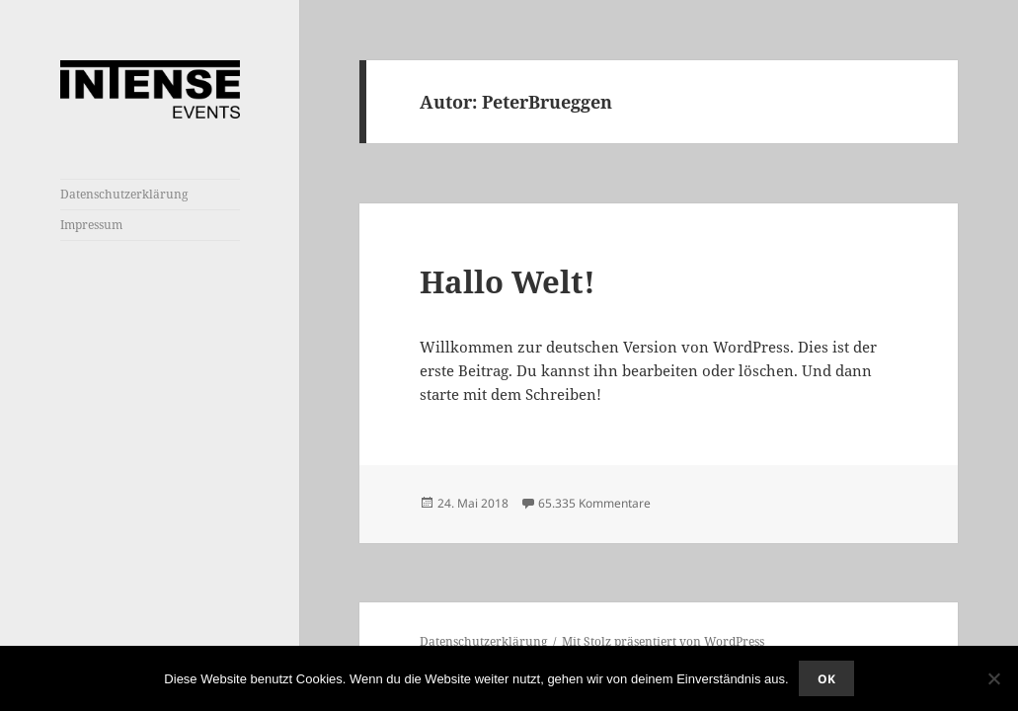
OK (826, 679)
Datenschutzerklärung (124, 194)
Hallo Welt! (507, 281)
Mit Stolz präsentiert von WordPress (663, 641)
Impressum (91, 224)
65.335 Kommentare (594, 503)
